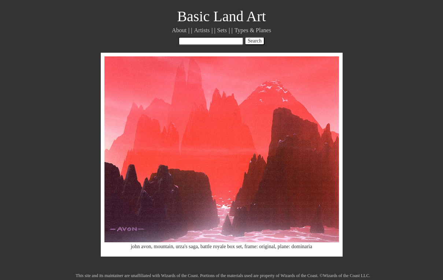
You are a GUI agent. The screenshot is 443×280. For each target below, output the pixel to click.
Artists (202, 30)
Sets (222, 30)
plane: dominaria (295, 246)
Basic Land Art (221, 16)
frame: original (259, 246)
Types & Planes (253, 30)
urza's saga (186, 246)
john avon (141, 246)
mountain (163, 246)
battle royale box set (221, 246)
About (179, 30)
